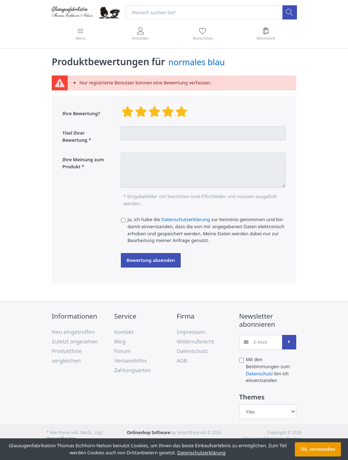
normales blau (196, 62)
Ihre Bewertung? (81, 113)
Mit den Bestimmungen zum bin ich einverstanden (268, 370)
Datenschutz (259, 373)
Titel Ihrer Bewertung (75, 136)
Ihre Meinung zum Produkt (83, 163)
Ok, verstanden (318, 449)
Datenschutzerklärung (185, 219)
